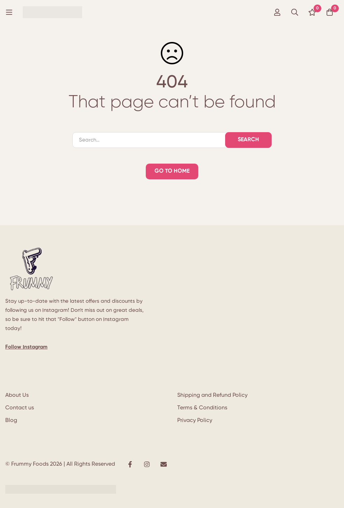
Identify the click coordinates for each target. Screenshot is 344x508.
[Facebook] (130, 464)
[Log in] (277, 12)
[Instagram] (147, 464)
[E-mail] (163, 464)
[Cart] (329, 12)
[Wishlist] (312, 12)
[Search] (294, 12)
